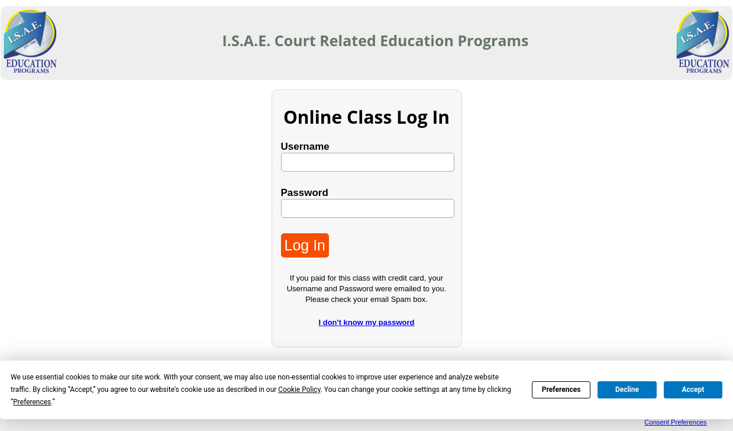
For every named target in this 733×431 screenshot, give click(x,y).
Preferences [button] (32, 402)
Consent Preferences (675, 422)
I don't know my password (367, 322)
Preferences (561, 389)
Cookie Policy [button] (299, 389)
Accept (693, 389)
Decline (627, 389)
